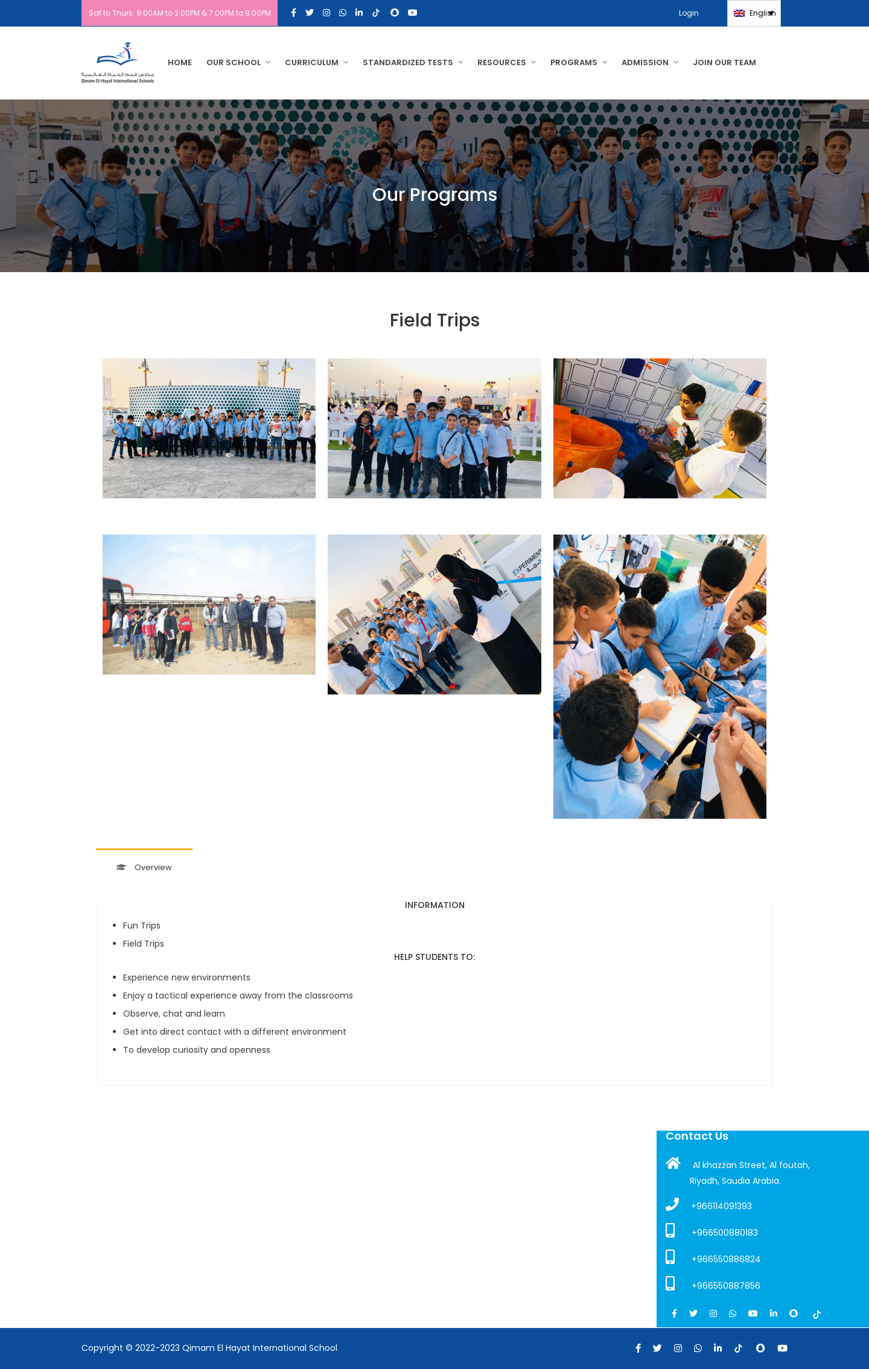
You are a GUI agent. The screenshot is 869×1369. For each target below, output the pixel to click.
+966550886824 (713, 1257)
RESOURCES (501, 62)
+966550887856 (713, 1284)
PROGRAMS (573, 62)
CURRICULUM (312, 62)
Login (694, 13)
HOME (180, 62)
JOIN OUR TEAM (724, 62)
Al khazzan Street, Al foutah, (738, 1164)
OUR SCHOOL (233, 62)
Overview (144, 867)
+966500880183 (712, 1231)
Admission (645, 62)
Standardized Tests (408, 62)
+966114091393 (709, 1205)
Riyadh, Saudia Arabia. (735, 1181)
